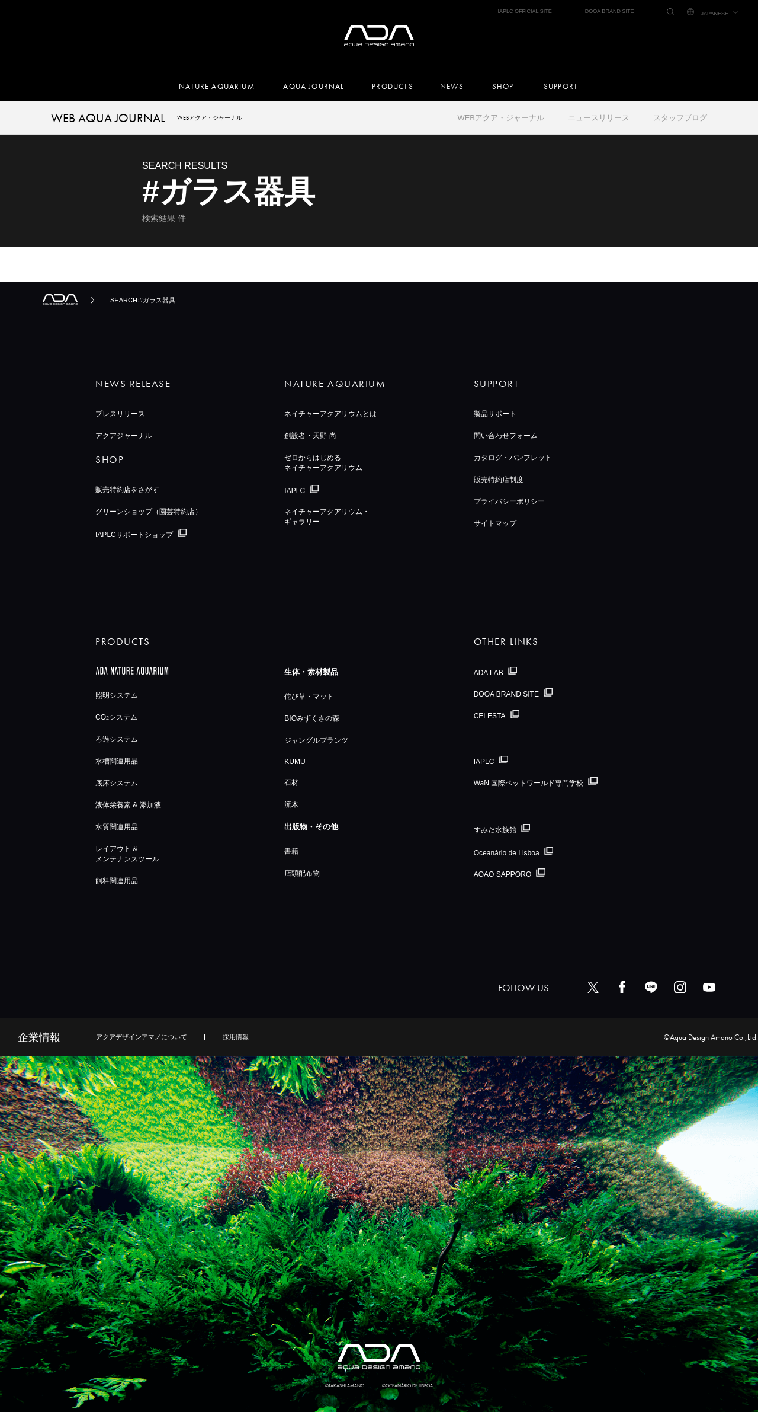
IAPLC (294, 491)
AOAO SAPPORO (503, 874)
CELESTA (490, 716)
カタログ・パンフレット (513, 457)
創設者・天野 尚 (310, 436)
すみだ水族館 (495, 830)
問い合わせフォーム (506, 436)
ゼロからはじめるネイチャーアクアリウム (323, 462)
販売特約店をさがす (127, 489)
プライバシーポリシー (509, 501)
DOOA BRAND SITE (609, 11)
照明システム (116, 695)
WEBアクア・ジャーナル (500, 117)
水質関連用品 (116, 827)
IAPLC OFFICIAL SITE (524, 11)
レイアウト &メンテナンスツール (127, 854)
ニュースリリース (598, 117)
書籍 (291, 851)
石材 (291, 782)
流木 (291, 804)
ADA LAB (488, 672)
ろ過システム (116, 739)
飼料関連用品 (116, 881)
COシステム (116, 717)
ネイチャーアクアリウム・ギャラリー (327, 516)
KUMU (294, 762)
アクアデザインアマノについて (141, 1036)
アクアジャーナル (123, 436)
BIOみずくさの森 (311, 718)
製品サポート (495, 414)
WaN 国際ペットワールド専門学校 (529, 783)
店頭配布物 (302, 873)
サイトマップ (495, 523)
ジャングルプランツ (316, 740)
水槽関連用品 (116, 761)
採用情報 (236, 1036)
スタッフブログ (680, 117)
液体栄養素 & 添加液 (128, 805)
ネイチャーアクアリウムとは (330, 414)
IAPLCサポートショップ (134, 535)
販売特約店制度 (498, 479)
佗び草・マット (309, 696)
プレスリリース (120, 414)
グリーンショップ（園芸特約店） (148, 511)
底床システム (116, 783)
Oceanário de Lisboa (506, 852)
